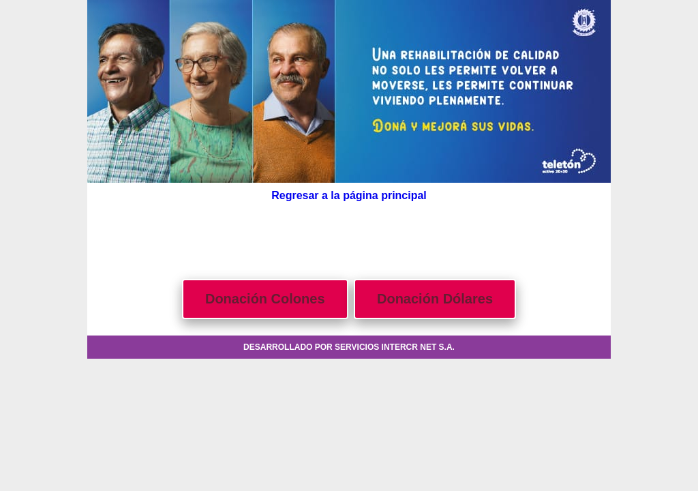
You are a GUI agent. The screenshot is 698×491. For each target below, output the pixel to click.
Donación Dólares (435, 298)
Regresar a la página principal (349, 195)
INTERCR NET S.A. (418, 347)
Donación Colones (265, 298)
